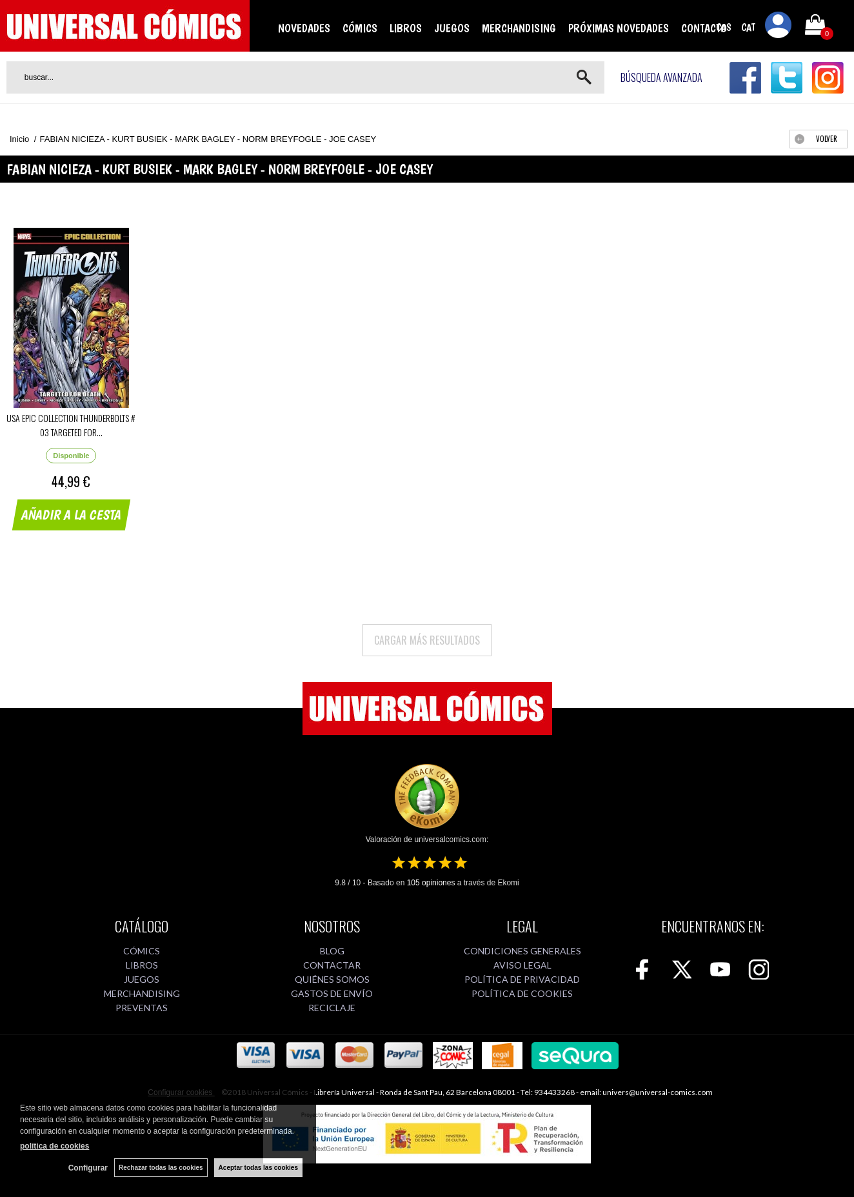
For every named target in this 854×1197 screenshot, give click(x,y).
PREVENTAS (141, 1007)
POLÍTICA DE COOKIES (522, 993)
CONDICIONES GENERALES (522, 950)
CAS (723, 27)
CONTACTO (704, 28)
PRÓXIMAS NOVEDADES (618, 28)
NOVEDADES (304, 28)
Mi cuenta (778, 27)
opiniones (431, 882)
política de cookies (54, 1146)
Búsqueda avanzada (661, 77)
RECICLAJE (331, 1007)
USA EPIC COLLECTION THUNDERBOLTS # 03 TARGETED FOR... (70, 425)
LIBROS (406, 28)
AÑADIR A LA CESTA (71, 515)
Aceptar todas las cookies (258, 1167)
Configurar (88, 1167)
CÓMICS (360, 28)
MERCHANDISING (519, 28)
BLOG (332, 950)
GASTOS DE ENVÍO (332, 993)
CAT (748, 27)
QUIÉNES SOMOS (332, 979)
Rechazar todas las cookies (161, 1167)
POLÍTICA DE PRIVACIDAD (522, 979)
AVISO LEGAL (522, 965)
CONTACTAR (332, 965)
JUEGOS (452, 28)
